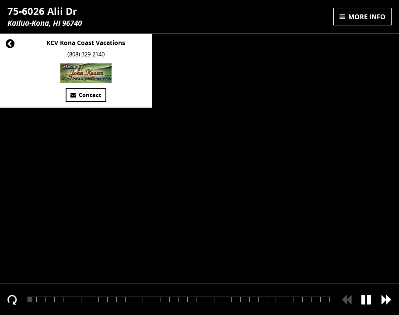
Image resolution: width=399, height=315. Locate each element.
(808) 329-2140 (86, 54)
